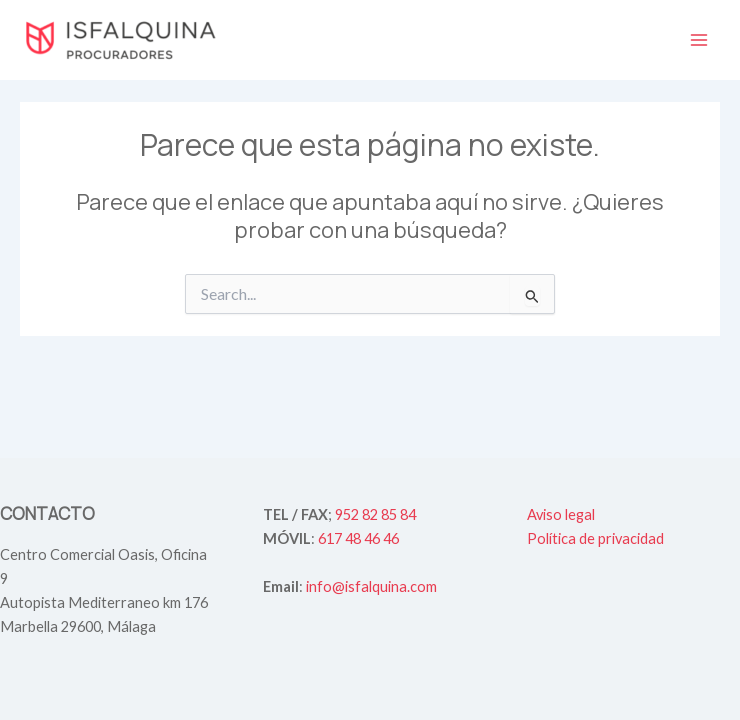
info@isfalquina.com (371, 586)
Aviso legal (561, 514)
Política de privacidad (595, 538)
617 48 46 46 (358, 538)
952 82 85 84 (375, 514)
